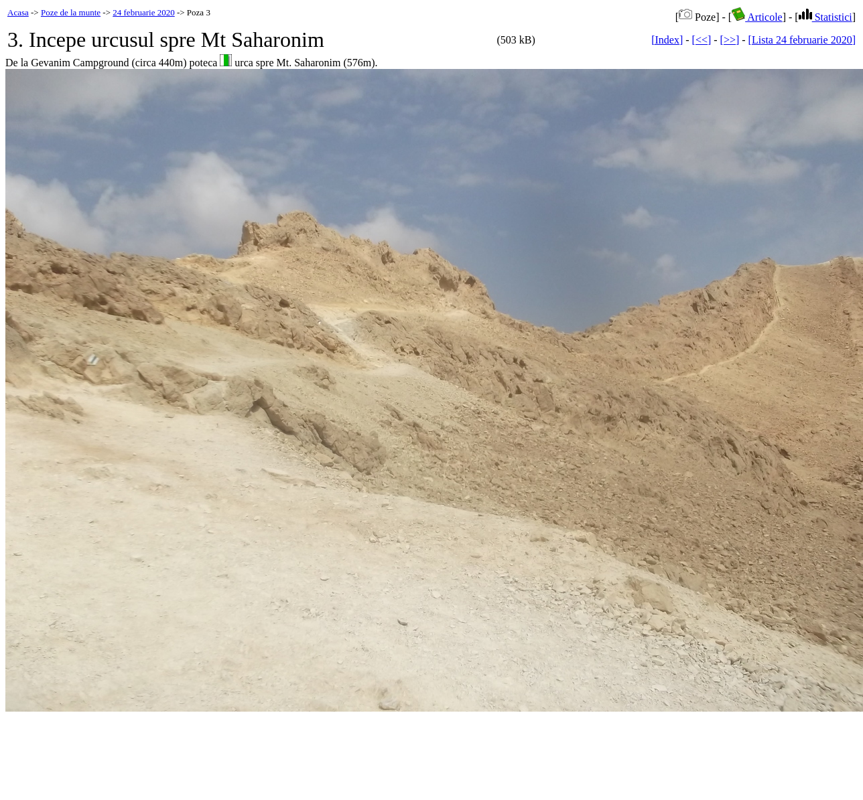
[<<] (702, 40)
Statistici (825, 17)
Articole (757, 17)
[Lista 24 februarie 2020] (802, 40)
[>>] (730, 40)
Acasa (18, 12)
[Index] (667, 40)
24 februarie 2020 (143, 12)
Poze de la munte (71, 12)
